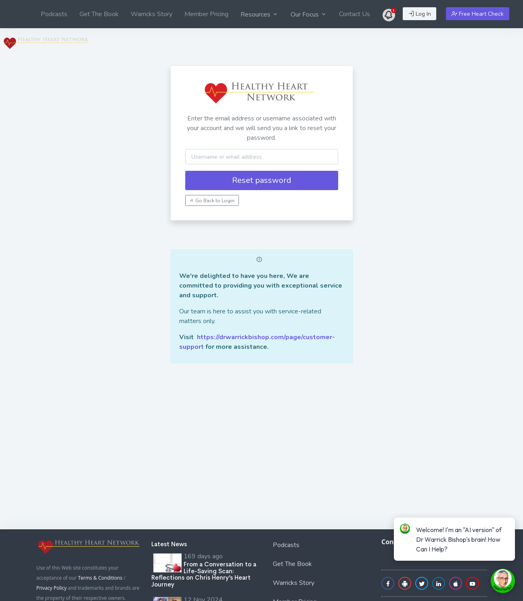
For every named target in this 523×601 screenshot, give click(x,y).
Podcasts (54, 14)
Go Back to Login (211, 200)
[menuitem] (54, 14)
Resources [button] (259, 14)
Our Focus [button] (309, 14)
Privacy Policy (51, 587)
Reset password (261, 180)
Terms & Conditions (100, 577)
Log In (419, 14)
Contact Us (354, 14)
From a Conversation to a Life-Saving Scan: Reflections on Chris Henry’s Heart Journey (203, 574)
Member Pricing (206, 14)
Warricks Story (151, 14)
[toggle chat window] (503, 581)
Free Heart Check (478, 14)
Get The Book (99, 14)
